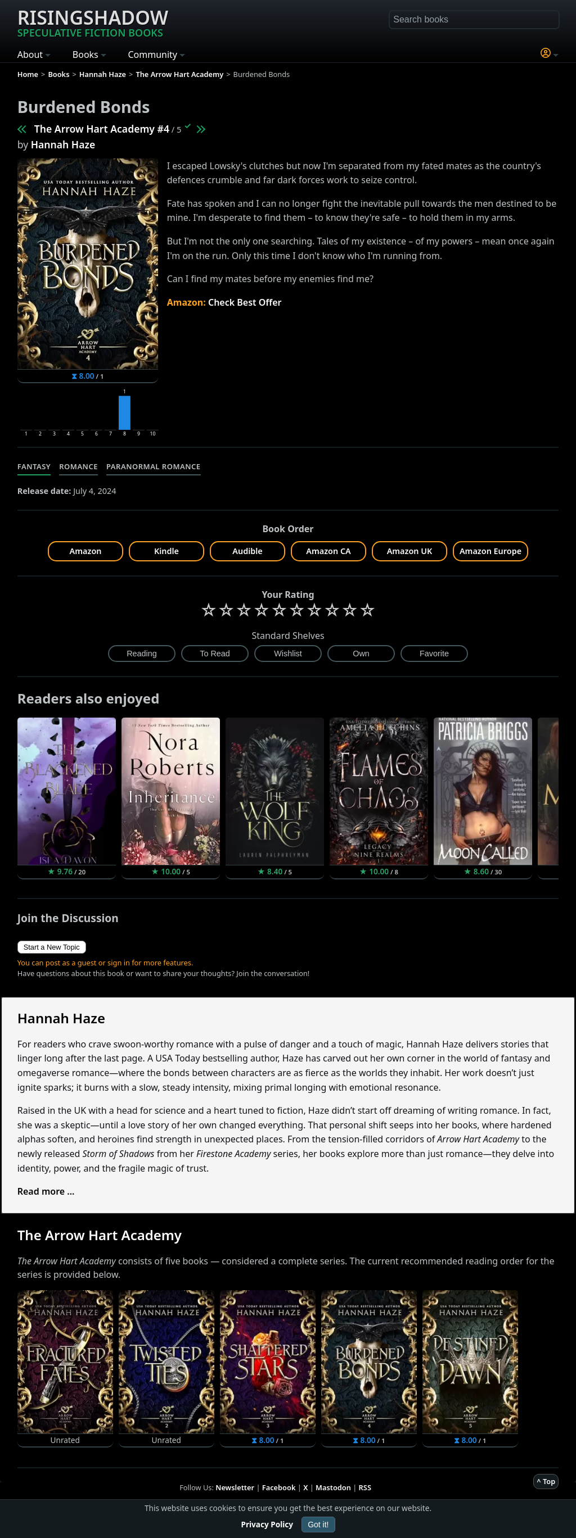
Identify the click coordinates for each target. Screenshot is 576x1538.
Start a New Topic (52, 947)
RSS (365, 1487)
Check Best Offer (245, 302)
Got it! (318, 1524)
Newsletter (234, 1487)
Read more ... (46, 1191)
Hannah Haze (63, 144)
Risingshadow (92, 21)
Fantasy (34, 466)
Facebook (279, 1487)
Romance (78, 466)
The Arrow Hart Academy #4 (101, 128)
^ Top (546, 1481)
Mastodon (333, 1487)
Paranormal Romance (153, 466)
